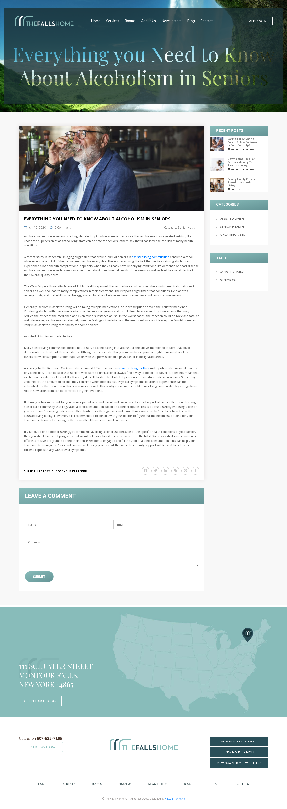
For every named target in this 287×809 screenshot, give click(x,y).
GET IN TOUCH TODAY (40, 701)
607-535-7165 (40, 738)
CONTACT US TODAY (40, 747)
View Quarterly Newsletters (239, 763)
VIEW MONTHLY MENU (239, 752)
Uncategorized (232, 234)
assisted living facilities (133, 368)
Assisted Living (232, 218)
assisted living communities (150, 257)
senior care (229, 280)
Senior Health (187, 227)
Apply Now (257, 21)
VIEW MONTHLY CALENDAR (239, 741)
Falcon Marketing (175, 799)
